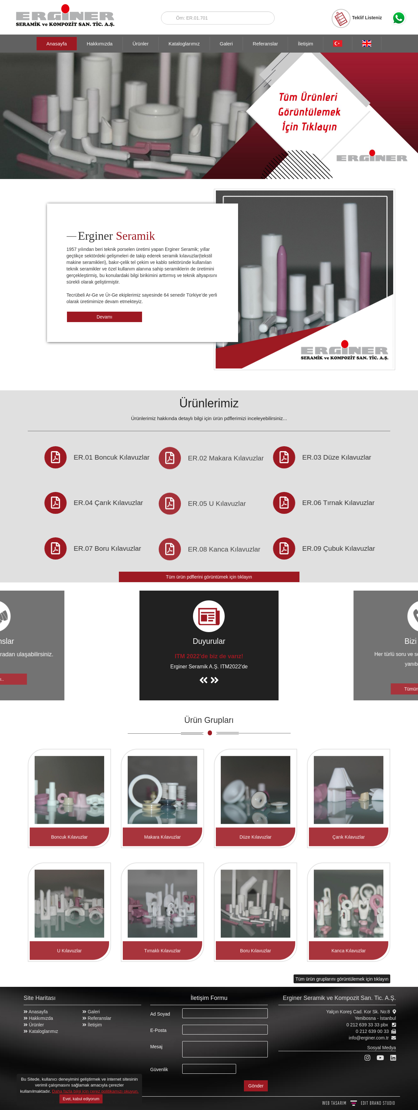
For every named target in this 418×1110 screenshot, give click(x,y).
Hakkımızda (100, 43)
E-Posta (158, 1030)
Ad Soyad (160, 1014)
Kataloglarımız (184, 43)
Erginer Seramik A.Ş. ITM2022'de (209, 666)
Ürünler (141, 43)
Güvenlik (159, 1069)
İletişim (305, 43)
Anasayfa (56, 43)
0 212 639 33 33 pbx (371, 1024)
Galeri (226, 43)
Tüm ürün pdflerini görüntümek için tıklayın (209, 576)
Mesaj (156, 1046)
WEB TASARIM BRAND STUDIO (358, 1103)
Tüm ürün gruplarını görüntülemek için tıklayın (342, 978)
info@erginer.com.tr (372, 1037)
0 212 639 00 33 (375, 1031)
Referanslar (265, 43)
